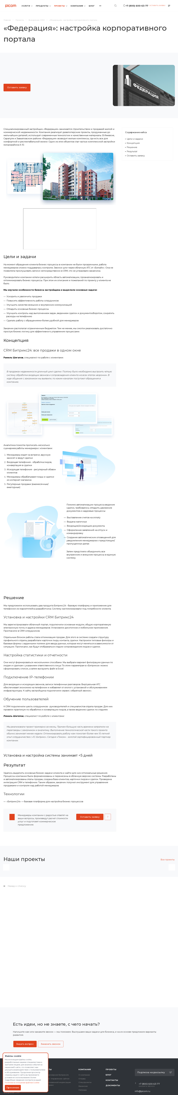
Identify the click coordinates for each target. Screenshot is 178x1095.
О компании (84, 1075)
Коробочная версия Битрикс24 (54, 1075)
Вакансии (83, 1086)
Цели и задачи (135, 139)
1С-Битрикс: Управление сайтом (54, 1079)
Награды (82, 1090)
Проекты (111, 1069)
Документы (113, 1085)
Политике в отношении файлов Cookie (22, 1083)
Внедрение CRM (12, 1093)
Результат (132, 151)
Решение (132, 147)
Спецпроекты (84, 1082)
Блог (108, 1075)
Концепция (133, 143)
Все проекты (168, 859)
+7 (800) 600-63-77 (136, 5)
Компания (84, 1069)
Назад (6, 895)
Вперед (172, 895)
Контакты (112, 1080)
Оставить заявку (136, 155)
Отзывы (82, 1079)
